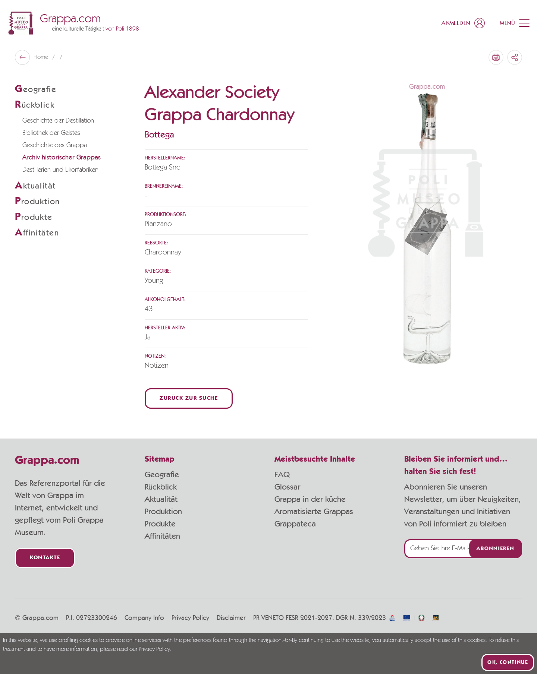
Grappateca (295, 524)
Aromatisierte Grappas (313, 511)
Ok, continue (507, 662)
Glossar (287, 487)
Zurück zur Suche (189, 398)
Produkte (160, 524)
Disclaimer (231, 618)
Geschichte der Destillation (58, 120)
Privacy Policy (190, 618)
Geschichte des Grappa (54, 145)
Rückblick (161, 487)
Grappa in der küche (310, 499)
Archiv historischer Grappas (61, 157)
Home (42, 57)
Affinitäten (162, 536)
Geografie (162, 475)
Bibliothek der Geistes (51, 133)
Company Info (144, 618)
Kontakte (45, 558)
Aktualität (161, 499)
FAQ (282, 475)
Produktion (163, 511)
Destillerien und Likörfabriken (60, 170)
